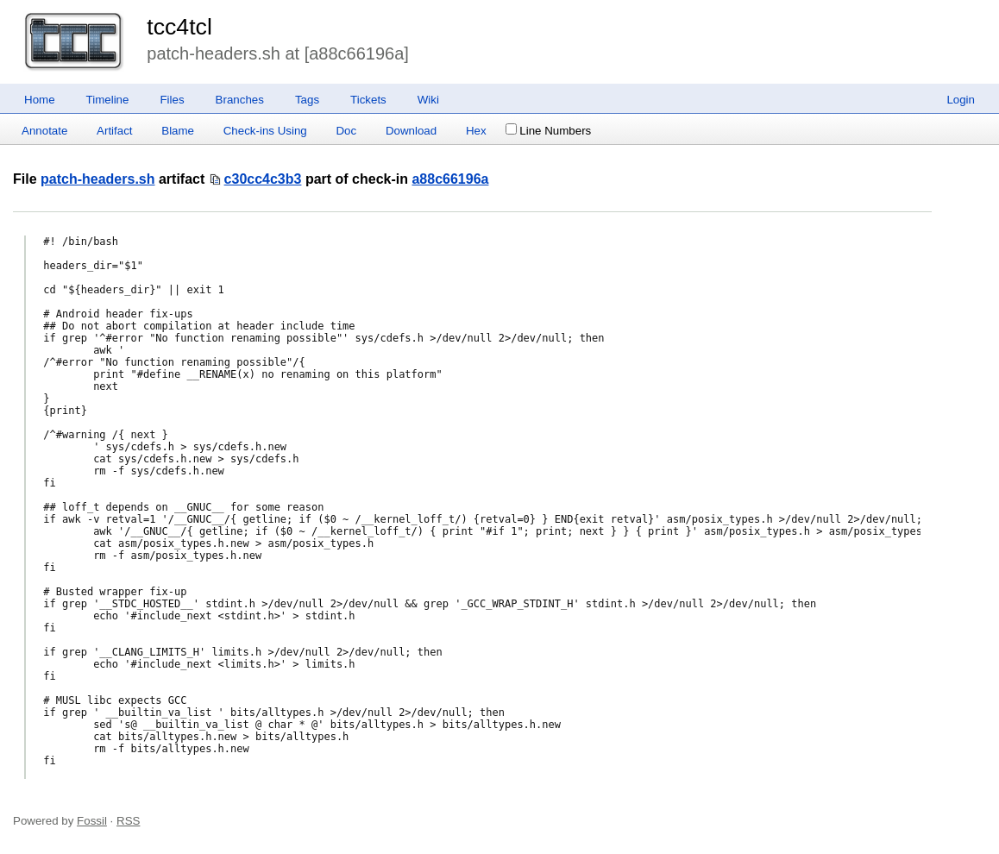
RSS (128, 820)
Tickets (368, 99)
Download (411, 130)
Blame (177, 130)
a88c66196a (450, 179)
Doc (346, 130)
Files (172, 99)
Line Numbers (548, 130)
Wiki (428, 99)
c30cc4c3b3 (263, 179)
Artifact (114, 130)
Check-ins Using (265, 130)
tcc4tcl (179, 27)
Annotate (44, 130)
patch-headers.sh (97, 179)
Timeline (107, 99)
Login (960, 99)
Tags (307, 99)
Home (39, 99)
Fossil (92, 820)
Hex (476, 130)
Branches (240, 99)
